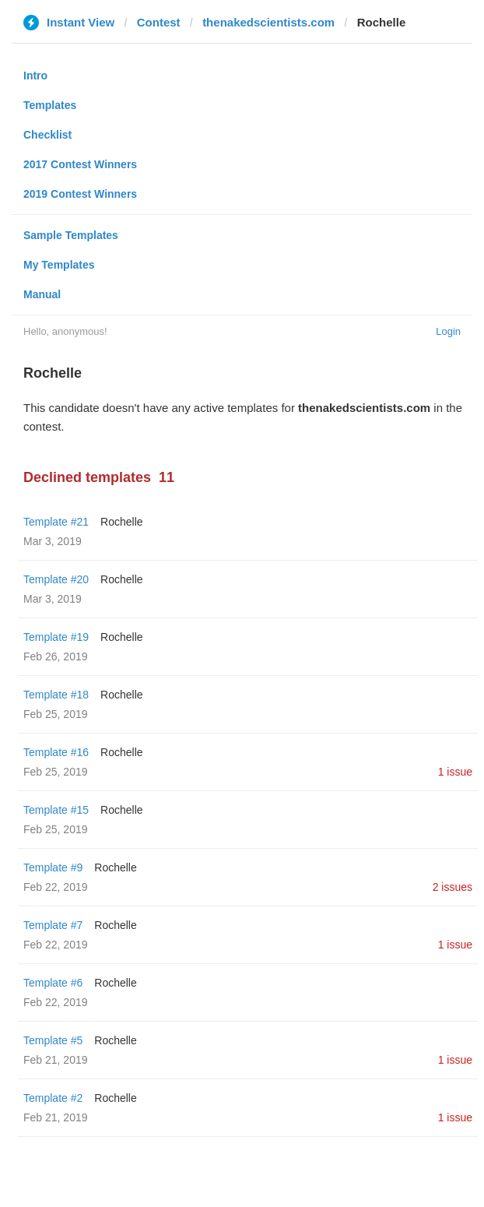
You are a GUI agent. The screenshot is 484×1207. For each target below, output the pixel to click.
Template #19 (56, 637)
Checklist (47, 134)
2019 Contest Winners (80, 194)
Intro (35, 75)
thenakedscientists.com (268, 22)
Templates (49, 105)
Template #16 (56, 752)
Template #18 (56, 694)
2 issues (452, 887)
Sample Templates (70, 235)
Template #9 (52, 867)
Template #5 (52, 1040)
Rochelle (121, 522)
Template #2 (52, 1098)
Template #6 (52, 983)
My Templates (59, 265)
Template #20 (56, 579)
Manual (42, 294)
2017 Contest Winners (80, 164)
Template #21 (56, 522)
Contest (159, 22)
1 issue (455, 771)
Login (448, 331)
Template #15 (56, 810)
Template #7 (52, 925)
